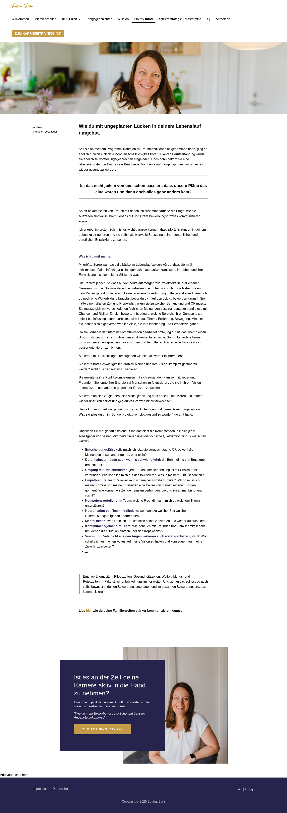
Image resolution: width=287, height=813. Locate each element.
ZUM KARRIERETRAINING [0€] (38, 33)
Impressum (40, 788)
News (39, 127)
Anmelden (223, 19)
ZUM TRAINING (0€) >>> (102, 729)
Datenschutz (61, 788)
